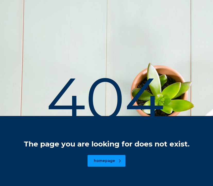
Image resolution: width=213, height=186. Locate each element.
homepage (107, 160)
